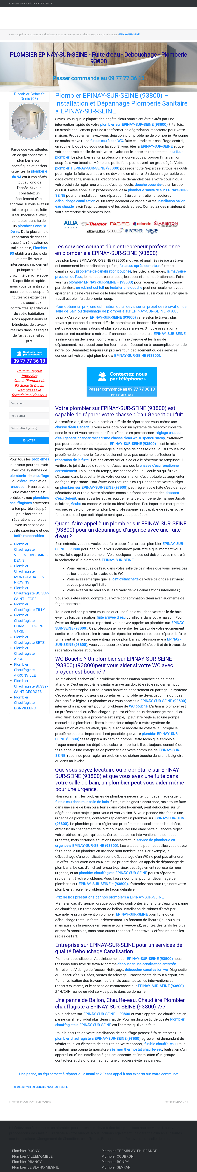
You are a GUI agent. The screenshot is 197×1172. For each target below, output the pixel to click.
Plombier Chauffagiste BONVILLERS (25, 702)
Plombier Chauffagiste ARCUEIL (24, 653)
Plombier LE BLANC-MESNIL (35, 1167)
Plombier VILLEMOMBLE (32, 1156)
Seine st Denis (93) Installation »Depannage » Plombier (87, 34)
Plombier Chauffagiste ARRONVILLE (25, 670)
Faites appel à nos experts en (25, 34)
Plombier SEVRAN (116, 1167)
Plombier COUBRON (117, 1156)
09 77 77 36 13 (29, 361)
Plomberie (49, 34)
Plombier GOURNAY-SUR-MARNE (31, 1101)
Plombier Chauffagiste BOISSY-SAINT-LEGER (31, 593)
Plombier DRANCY (175, 1101)
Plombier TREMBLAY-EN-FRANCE (129, 1151)
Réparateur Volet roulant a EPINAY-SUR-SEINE (40, 1086)
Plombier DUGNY (26, 1151)
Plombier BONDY (115, 1162)
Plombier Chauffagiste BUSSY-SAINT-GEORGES (31, 686)
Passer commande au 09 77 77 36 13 (32, 3)
